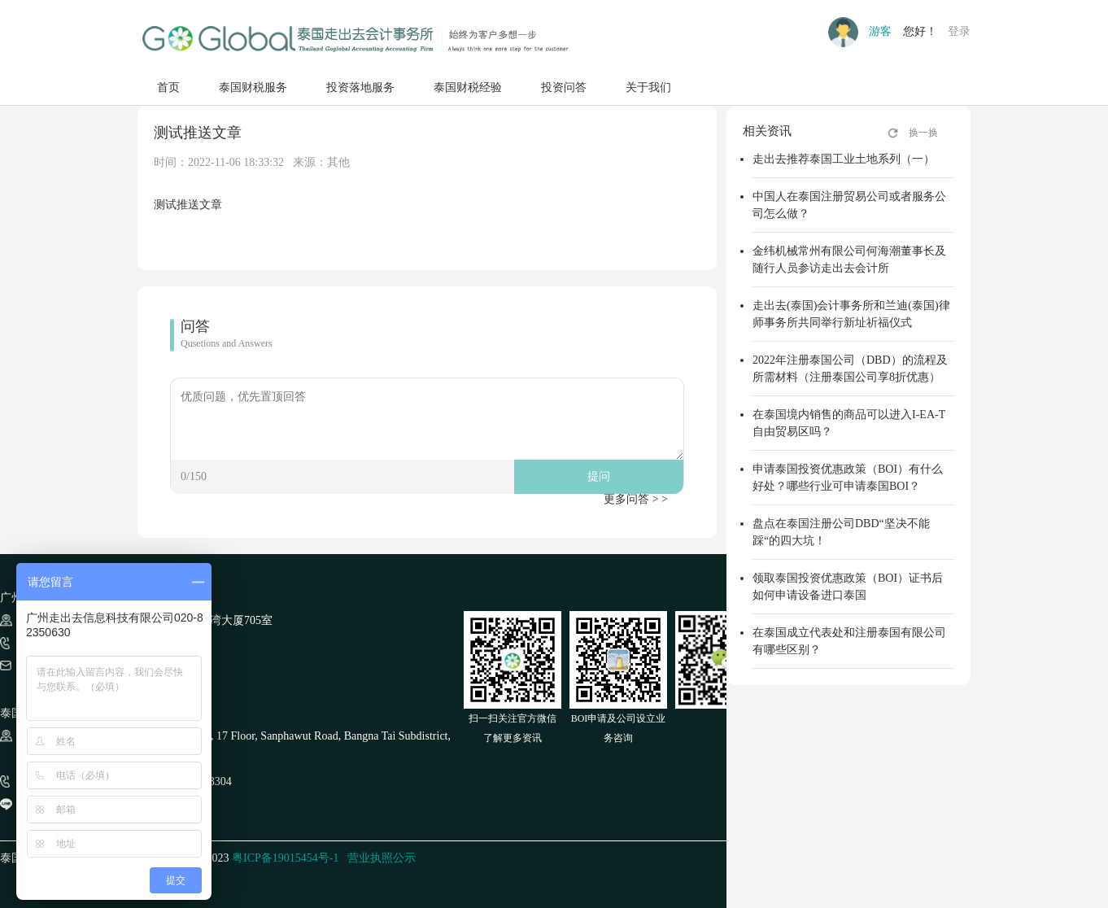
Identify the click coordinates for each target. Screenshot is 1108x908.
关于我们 (648, 87)
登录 (959, 31)
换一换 (923, 132)
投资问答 (564, 87)
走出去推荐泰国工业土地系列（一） (843, 159)
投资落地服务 (360, 87)
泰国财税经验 (468, 87)
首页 (168, 87)
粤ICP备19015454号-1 (285, 858)
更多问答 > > (636, 499)
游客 (880, 31)
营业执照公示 (381, 858)
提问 (598, 476)
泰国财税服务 (253, 87)
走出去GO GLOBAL (355, 39)
